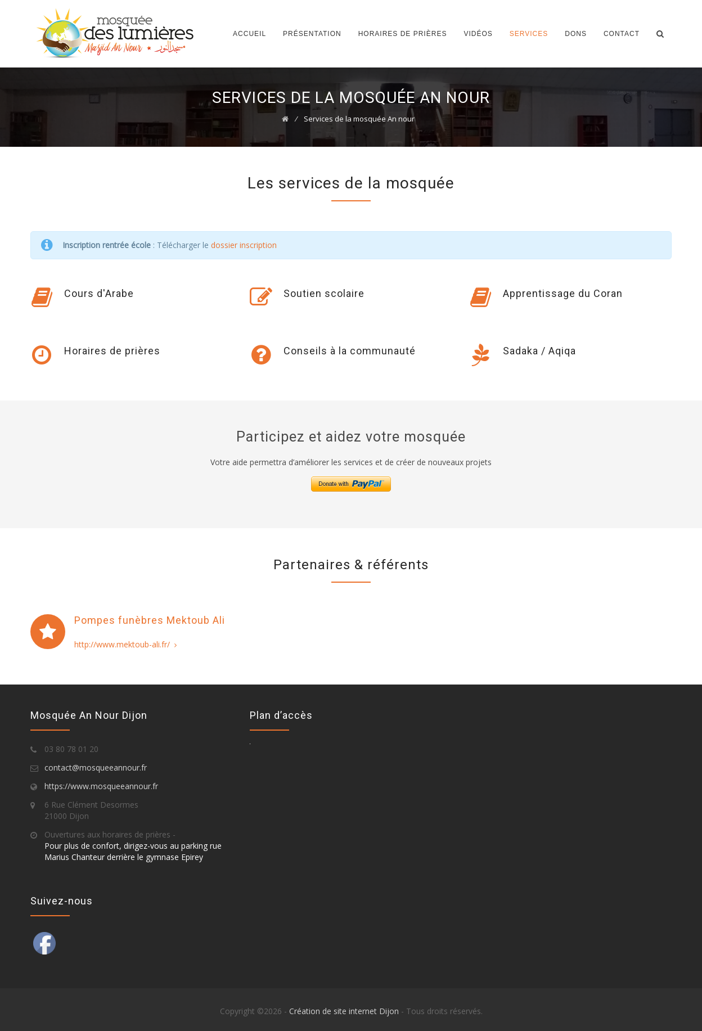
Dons (576, 34)
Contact (622, 34)
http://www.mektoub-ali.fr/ (125, 644)
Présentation (312, 34)
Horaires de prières (402, 34)
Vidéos (478, 34)
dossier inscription (244, 245)
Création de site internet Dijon (344, 1011)
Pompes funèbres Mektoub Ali (149, 620)
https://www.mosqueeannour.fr (101, 786)
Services (529, 34)
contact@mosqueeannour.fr (95, 767)
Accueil (249, 34)
